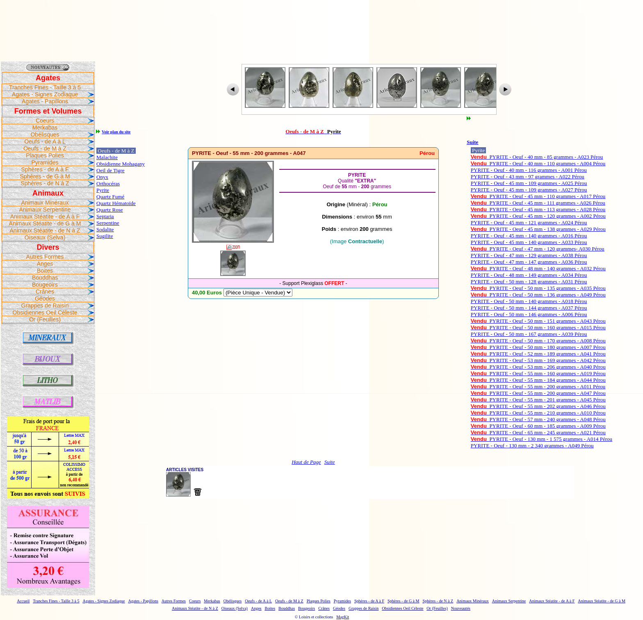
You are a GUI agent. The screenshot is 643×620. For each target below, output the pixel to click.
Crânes (45, 291)
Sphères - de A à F (45, 169)
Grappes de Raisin (45, 305)
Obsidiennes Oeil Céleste (45, 312)
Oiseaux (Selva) (45, 237)
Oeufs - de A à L (44, 141)
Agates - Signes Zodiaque (45, 94)
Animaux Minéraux (45, 202)
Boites (45, 270)
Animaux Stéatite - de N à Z (45, 230)
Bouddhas (45, 277)
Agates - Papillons (45, 101)
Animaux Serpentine (45, 209)
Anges (45, 263)
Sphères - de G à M (45, 176)
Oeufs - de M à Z (44, 148)
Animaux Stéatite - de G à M (45, 223)
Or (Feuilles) (45, 319)
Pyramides (44, 162)
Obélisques (44, 134)
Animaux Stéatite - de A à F (45, 216)
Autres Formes (45, 256)
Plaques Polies (45, 155)
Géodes (45, 298)
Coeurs (45, 120)
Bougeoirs (45, 284)
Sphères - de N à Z (45, 183)
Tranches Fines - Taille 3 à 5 (45, 87)
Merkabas (44, 127)
